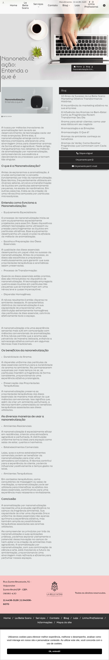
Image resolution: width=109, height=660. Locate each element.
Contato (53, 5)
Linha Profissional (91, 5)
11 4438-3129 (72, 2)
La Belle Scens (25, 5)
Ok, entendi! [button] (54, 651)
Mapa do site (64, 622)
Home (13, 5)
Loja (77, 5)
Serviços (38, 4)
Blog (65, 5)
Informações (45, 622)
